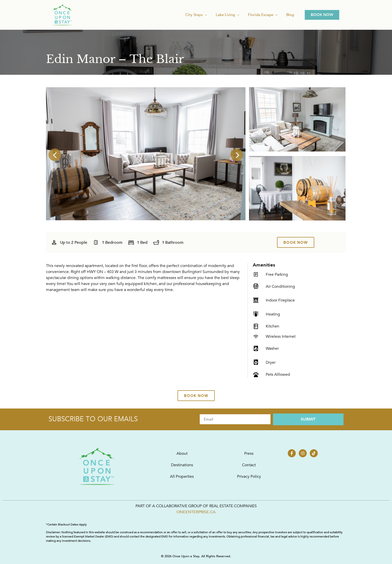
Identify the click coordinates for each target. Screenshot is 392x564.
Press (249, 453)
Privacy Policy (249, 476)
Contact (249, 465)
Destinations (182, 465)
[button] (54, 154)
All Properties (182, 476)
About (182, 453)
